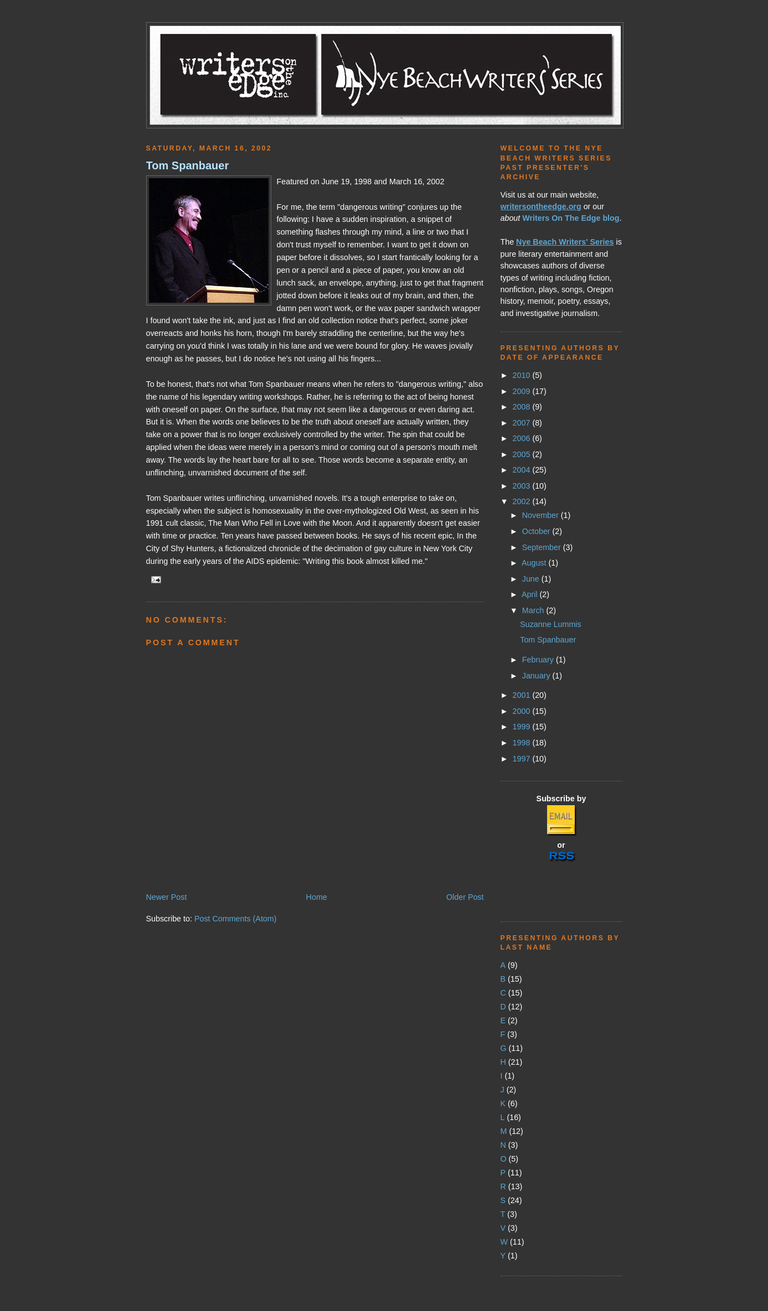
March (534, 610)
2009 (523, 391)
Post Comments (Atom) (235, 918)
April (531, 594)
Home (316, 897)
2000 (523, 711)
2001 (523, 695)
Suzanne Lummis (550, 624)
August (535, 562)
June (532, 578)
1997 (523, 758)
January (537, 675)
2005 (523, 454)
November (541, 515)
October (537, 531)
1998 (523, 742)
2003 (523, 485)
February (539, 659)
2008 (523, 406)
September (542, 547)
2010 (523, 375)
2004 (523, 469)
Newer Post (166, 897)
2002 (523, 501)
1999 (523, 726)
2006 (523, 438)
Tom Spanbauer (187, 165)
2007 (523, 422)
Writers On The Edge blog (570, 218)
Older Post (465, 897)
